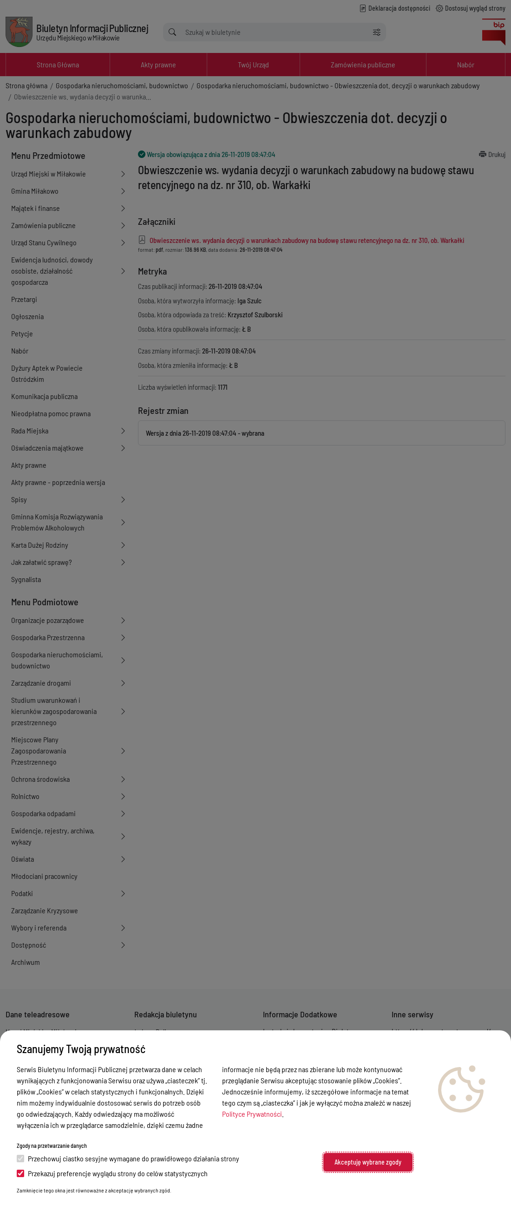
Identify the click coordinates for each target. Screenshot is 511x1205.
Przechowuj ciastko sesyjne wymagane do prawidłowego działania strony (128, 1158)
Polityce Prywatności (252, 1113)
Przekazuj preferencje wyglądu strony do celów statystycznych (112, 1173)
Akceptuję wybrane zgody (367, 1162)
